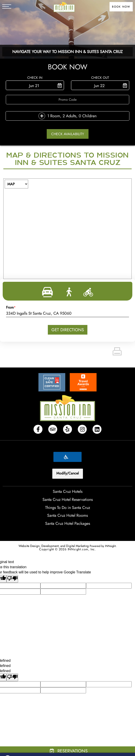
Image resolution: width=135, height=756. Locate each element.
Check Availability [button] (67, 134)
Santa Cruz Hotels (67, 491)
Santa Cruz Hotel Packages (67, 523)
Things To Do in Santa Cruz (67, 507)
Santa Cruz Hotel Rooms (67, 515)
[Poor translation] (12, 579)
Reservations (69, 751)
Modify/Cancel (67, 473)
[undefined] (12, 677)
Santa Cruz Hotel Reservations (67, 499)
